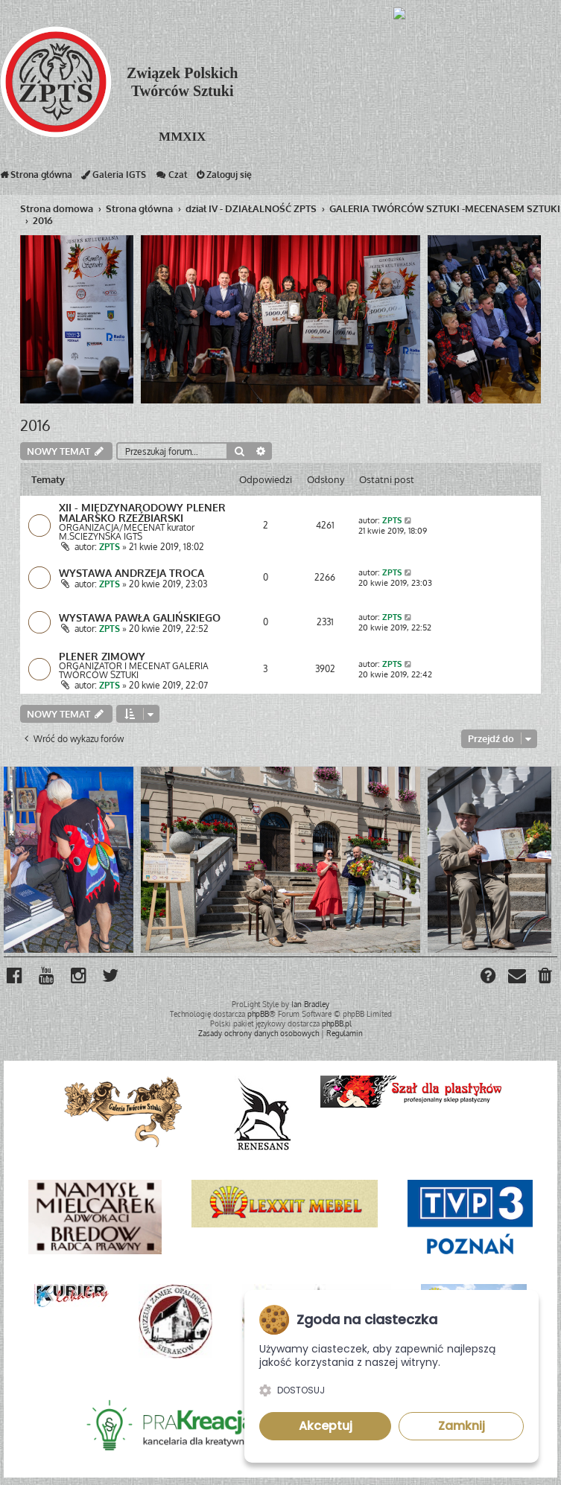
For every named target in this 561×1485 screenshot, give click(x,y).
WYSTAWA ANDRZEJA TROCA (131, 572)
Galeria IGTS (113, 178)
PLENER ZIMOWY (102, 655)
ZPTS (109, 546)
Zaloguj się (224, 178)
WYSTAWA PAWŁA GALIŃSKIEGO (140, 617)
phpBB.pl (337, 1023)
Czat (171, 178)
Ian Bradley (310, 1004)
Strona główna (36, 178)
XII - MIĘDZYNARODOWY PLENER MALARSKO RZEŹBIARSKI (142, 512)
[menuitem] (545, 977)
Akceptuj (325, 1425)
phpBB (258, 1013)
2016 (35, 425)
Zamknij (461, 1425)
